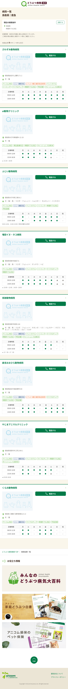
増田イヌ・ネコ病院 (11, 234)
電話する (50, 55)
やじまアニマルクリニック (15, 424)
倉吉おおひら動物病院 (12, 362)
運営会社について (57, 674)
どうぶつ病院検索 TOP (10, 552)
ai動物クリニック (10, 111)
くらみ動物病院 (9, 487)
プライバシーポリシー (58, 677)
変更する (60, 22)
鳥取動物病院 (8, 297)
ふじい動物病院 (9, 171)
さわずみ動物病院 (10, 49)
